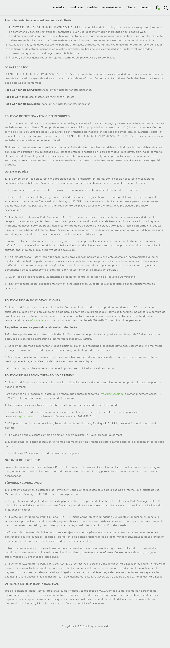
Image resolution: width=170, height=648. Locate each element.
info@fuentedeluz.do (42, 335)
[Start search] (166, 7)
